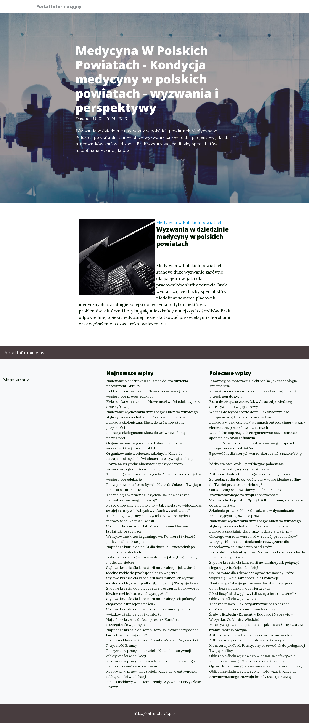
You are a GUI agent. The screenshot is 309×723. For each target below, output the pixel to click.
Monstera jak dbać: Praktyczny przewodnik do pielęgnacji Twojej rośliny (257, 648)
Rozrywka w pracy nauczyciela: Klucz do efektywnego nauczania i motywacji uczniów (150, 663)
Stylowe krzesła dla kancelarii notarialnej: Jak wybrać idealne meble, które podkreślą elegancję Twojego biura (152, 580)
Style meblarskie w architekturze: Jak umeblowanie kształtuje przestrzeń (148, 528)
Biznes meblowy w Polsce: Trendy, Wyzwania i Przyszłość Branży (153, 684)
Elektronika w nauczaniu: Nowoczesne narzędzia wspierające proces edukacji (146, 393)
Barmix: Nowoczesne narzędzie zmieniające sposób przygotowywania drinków (252, 445)
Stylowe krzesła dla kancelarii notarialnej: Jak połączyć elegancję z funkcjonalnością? (151, 601)
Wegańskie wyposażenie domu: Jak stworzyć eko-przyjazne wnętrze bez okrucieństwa (250, 414)
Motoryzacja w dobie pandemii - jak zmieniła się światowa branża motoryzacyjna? (257, 627)
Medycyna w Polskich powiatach (189, 222)
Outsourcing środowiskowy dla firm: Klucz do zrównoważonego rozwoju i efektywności (247, 492)
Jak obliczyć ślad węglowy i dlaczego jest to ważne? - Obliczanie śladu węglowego (252, 596)
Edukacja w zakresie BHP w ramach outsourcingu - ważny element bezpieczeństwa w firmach (257, 425)
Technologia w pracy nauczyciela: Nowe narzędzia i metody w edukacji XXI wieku (149, 518)
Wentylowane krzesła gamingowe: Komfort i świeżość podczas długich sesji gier (150, 539)
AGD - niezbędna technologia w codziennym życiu (250, 474)
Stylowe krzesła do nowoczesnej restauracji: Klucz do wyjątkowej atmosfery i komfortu (151, 611)
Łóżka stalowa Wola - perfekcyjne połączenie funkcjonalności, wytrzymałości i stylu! (246, 466)
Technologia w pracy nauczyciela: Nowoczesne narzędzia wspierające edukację (154, 476)
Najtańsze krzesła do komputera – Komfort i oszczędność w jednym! (143, 622)
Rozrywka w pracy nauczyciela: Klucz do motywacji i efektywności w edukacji (149, 653)
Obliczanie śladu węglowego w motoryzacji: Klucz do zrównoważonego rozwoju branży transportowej (253, 674)
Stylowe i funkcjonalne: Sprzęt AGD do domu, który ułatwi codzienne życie (257, 502)
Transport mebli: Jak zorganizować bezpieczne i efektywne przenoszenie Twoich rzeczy (249, 606)
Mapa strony (16, 379)
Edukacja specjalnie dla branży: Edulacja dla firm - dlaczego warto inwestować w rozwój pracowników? (253, 534)
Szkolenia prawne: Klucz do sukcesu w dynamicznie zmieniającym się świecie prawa (251, 513)
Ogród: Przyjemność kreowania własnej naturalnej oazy (255, 666)
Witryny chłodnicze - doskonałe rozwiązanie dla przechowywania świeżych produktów (249, 544)
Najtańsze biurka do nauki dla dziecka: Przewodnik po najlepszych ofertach (150, 549)
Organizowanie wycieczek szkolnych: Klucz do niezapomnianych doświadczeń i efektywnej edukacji (149, 456)
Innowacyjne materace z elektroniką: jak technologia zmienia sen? (253, 383)
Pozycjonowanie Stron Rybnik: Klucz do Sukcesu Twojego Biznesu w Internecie (153, 487)
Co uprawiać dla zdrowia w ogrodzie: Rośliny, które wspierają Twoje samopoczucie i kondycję (251, 575)
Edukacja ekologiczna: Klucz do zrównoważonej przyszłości (146, 425)
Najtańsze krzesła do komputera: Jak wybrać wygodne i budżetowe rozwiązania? (152, 632)
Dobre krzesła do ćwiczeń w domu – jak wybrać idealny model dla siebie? (151, 560)
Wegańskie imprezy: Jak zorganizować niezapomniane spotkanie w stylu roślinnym (254, 435)
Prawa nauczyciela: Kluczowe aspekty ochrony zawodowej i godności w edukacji (144, 466)
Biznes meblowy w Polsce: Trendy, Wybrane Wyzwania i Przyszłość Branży (152, 643)
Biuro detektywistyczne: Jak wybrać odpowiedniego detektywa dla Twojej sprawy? (252, 404)
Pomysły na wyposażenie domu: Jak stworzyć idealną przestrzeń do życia (252, 393)
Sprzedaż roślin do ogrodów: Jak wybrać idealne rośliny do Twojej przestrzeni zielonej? (255, 482)
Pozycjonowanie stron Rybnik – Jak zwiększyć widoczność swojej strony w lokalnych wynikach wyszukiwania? (154, 508)
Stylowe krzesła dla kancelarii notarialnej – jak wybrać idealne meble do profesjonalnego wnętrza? (151, 570)
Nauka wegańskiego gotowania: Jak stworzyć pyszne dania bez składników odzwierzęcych (252, 585)
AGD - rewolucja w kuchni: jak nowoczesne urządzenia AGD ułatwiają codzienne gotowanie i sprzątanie (254, 637)
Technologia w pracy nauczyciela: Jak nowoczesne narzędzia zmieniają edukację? (147, 497)
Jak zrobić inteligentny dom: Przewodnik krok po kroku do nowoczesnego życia (257, 554)
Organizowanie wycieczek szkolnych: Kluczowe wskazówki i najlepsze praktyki (145, 445)
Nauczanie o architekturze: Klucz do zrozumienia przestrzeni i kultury (147, 383)
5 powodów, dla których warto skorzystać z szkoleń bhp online (255, 456)
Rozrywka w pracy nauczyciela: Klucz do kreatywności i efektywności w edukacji (151, 674)
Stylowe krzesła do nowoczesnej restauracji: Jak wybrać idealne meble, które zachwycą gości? (152, 591)
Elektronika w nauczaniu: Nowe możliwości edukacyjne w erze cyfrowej (153, 404)
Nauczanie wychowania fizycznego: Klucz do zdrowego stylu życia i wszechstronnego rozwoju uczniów (152, 414)
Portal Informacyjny (61, 7)
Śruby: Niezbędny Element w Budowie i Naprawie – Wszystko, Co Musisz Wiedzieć (251, 617)
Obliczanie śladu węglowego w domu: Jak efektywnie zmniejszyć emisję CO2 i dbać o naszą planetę (252, 658)
